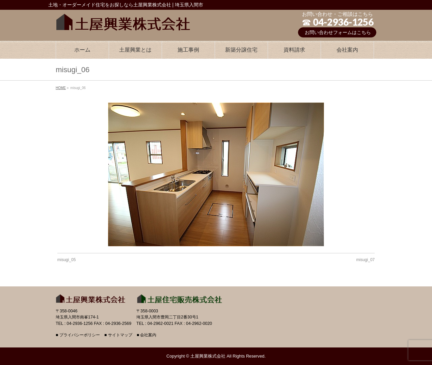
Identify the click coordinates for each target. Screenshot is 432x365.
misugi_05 (66, 259)
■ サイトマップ (118, 335)
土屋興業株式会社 (207, 356)
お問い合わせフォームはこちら (338, 32)
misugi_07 (365, 259)
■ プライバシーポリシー (78, 335)
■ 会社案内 (147, 335)
